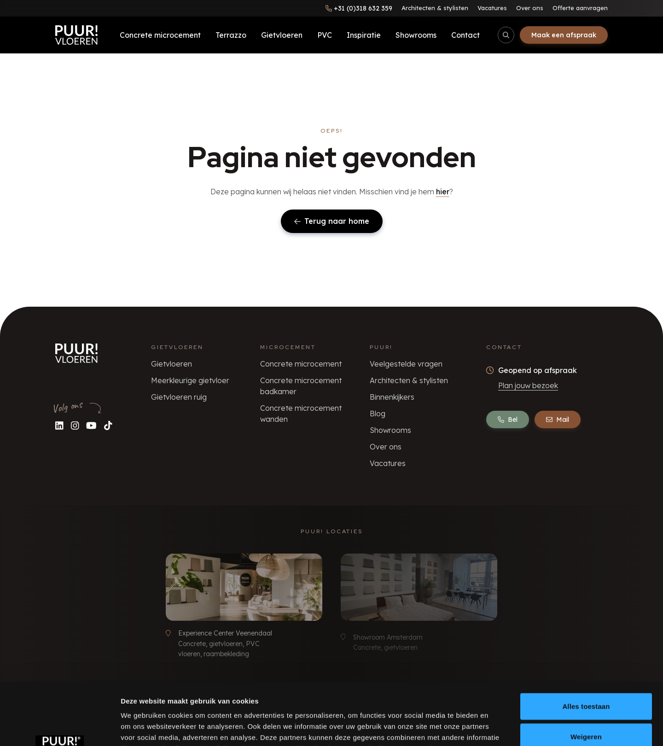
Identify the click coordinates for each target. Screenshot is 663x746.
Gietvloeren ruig (179, 397)
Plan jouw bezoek (528, 385)
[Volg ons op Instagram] (75, 425)
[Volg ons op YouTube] (91, 425)
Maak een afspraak (563, 35)
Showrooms (415, 35)
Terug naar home (331, 221)
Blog (377, 413)
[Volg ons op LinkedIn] (59, 425)
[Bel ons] (359, 8)
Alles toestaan (586, 648)
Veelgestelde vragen (406, 363)
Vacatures (492, 8)
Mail (557, 419)
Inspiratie (364, 35)
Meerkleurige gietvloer (190, 380)
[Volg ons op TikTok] (108, 425)
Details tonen (497, 728)
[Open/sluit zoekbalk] (506, 35)
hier (442, 191)
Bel (508, 419)
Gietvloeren (281, 35)
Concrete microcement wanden (301, 413)
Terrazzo (230, 35)
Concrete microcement (160, 35)
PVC (324, 35)
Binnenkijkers (392, 397)
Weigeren (586, 678)
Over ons (529, 8)
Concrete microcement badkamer (301, 386)
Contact (465, 35)
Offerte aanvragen (580, 8)
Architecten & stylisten (434, 8)
